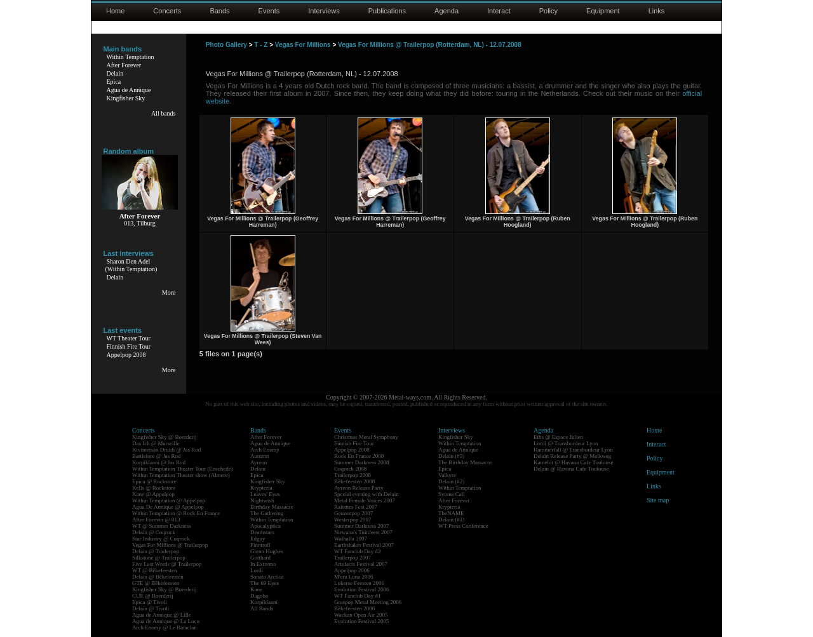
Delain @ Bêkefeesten (158, 576)
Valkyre (447, 475)
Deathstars (262, 532)
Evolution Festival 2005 (361, 621)
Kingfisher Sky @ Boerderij (164, 437)
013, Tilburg (139, 223)
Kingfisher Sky (126, 98)
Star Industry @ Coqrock (161, 538)
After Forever (124, 65)
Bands (219, 11)
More (169, 292)
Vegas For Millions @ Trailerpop (170, 545)
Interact (499, 11)
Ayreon (258, 462)
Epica (114, 81)
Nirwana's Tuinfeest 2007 (363, 532)
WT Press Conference (463, 526)
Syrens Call (451, 494)
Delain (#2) (451, 481)
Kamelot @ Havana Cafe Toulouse (573, 462)
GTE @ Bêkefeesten (155, 583)
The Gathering (266, 513)
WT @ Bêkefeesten (154, 570)
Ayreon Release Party (359, 488)
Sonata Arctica (267, 576)
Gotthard (260, 557)
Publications (387, 11)
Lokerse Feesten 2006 (359, 583)
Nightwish (262, 500)
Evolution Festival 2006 (361, 589)
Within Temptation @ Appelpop (168, 500)
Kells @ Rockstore (153, 488)
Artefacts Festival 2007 (360, 564)
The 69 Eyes (264, 583)
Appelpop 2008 (126, 354)
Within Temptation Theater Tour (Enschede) (182, 469)
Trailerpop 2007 (352, 557)
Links (656, 11)
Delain (115, 73)
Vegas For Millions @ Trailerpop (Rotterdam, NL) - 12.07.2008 (429, 44)
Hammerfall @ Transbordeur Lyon (573, 449)
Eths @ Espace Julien (558, 437)
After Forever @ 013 (156, 519)
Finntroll (260, 545)
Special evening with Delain (366, 494)
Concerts (167, 11)
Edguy (257, 538)
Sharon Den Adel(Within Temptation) (131, 265)
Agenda (446, 11)
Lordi (256, 570)
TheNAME (451, 513)
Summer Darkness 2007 (361, 526)
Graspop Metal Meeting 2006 (367, 602)
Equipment (603, 11)
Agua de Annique (129, 89)
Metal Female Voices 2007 (364, 500)
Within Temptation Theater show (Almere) (181, 475)
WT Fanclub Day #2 (357, 551)
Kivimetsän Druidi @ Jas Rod (166, 449)
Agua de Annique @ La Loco (165, 621)
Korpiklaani (264, 602)
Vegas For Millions (303, 44)
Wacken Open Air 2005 (361, 615)
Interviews (324, 11)
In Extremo (263, 564)
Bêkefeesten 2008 (354, 481)
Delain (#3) (451, 456)
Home (115, 11)
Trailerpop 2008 (352, 475)
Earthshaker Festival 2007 (364, 545)
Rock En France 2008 (359, 456)
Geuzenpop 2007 (353, 513)
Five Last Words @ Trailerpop (166, 564)
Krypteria (261, 488)
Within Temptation (130, 56)
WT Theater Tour (129, 338)
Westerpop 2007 (353, 519)
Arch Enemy (264, 449)
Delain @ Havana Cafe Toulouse (571, 469)
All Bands (261, 608)
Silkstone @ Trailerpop (158, 557)
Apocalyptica (265, 526)
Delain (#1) (451, 519)
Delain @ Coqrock (153, 532)
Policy (548, 11)
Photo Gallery (226, 44)
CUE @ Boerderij (152, 596)
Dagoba (259, 596)
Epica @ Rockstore (154, 481)
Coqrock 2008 (350, 469)
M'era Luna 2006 (353, 576)
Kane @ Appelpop (153, 494)
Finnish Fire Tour (129, 346)
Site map (658, 500)
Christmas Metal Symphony (366, 437)
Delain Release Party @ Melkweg (572, 456)
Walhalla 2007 (350, 538)
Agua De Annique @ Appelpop (168, 507)
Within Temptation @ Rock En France (176, 513)
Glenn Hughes (266, 551)
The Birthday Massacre (465, 462)
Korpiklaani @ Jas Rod (158, 462)
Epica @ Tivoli (149, 602)
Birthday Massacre (271, 507)
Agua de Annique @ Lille (161, 615)
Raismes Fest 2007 (355, 507)
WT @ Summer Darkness (161, 526)
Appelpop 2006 (352, 570)
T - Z (260, 44)
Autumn (259, 456)
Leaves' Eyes (265, 494)
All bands (163, 113)
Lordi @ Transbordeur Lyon (566, 443)
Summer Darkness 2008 (361, 462)
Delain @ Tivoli (150, 608)
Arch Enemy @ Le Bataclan (164, 627)
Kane (256, 589)
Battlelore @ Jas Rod (156, 456)
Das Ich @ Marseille (156, 443)
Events (269, 11)
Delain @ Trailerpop (155, 551)
